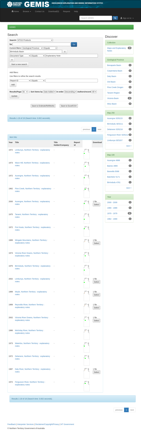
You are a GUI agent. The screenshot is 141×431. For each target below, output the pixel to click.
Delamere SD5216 (115, 129)
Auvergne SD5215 (114, 118)
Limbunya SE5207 (114, 140)
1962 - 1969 (112, 219)
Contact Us (39, 11)
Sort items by (37, 92)
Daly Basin (111, 76)
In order (59, 92)
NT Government (67, 424)
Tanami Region (113, 93)
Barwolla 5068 (113, 171)
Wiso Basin (112, 104)
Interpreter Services (25, 424)
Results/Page (15, 92)
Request (66, 11)
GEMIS (13, 27)
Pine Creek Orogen (115, 87)
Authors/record (84, 92)
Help (76, 11)
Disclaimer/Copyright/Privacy (47, 424)
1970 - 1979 (112, 213)
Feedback (12, 424)
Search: (13, 40)
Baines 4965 (112, 166)
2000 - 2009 (112, 202)
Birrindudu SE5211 (115, 124)
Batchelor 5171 (113, 177)
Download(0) (53, 11)
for (11, 44)
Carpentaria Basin (114, 71)
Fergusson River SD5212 (117, 135)
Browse (27, 11)
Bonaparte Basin (114, 65)
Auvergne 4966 (113, 160)
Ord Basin (111, 82)
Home (15, 11)
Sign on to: (127, 18)
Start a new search (19, 64)
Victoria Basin (113, 98)
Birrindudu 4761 (113, 182)
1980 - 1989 (112, 208)
